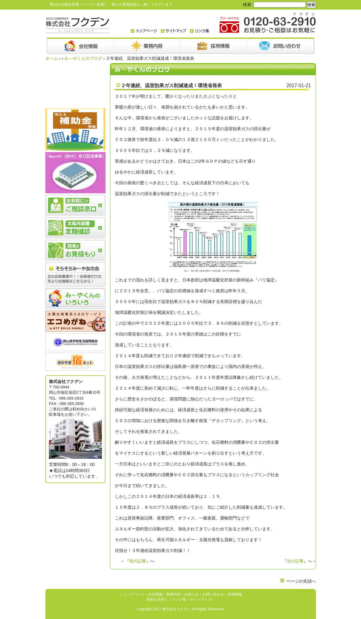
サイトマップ (200, 599)
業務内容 (173, 594)
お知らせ (191, 594)
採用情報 (235, 594)
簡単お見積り (157, 599)
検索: (247, 4)
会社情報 (155, 594)
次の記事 (295, 561)
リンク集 (179, 599)
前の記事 (137, 561)
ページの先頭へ (301, 581)
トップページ (134, 594)
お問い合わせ (213, 594)
